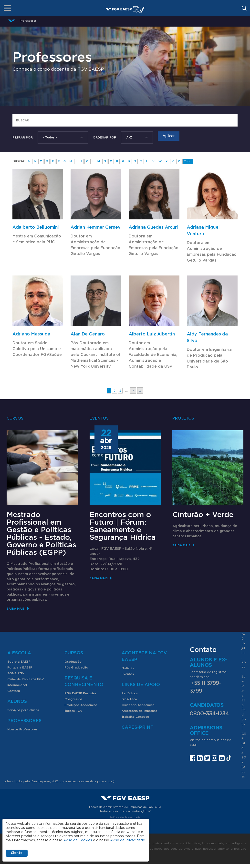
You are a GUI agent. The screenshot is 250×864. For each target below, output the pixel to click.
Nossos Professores (22, 729)
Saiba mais (16, 608)
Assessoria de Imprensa (139, 710)
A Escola (19, 653)
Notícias (128, 668)
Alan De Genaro (88, 334)
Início (11, 21)
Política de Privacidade (125, 817)
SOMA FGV (15, 673)
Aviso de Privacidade (127, 840)
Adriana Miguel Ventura (203, 230)
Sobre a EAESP (19, 661)
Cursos (73, 653)
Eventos (128, 674)
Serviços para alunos (23, 710)
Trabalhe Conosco (135, 716)
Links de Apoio (141, 685)
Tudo (187, 161)
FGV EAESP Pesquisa (80, 693)
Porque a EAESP (19, 667)
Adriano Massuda (31, 334)
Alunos (17, 701)
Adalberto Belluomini (35, 227)
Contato (13, 690)
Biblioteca (129, 699)
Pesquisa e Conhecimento (83, 681)
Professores (24, 721)
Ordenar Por (104, 137)
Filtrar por (22, 137)
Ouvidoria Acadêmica (138, 705)
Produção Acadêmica (80, 705)
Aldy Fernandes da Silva (207, 337)
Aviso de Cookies (77, 840)
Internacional (17, 685)
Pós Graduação (76, 667)
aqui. (193, 744)
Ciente (16, 853)
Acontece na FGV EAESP (144, 656)
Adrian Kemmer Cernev (96, 227)
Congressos (73, 699)
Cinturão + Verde (202, 515)
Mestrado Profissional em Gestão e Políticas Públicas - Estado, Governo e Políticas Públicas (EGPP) (41, 533)
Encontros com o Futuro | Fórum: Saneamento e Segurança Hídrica (123, 526)
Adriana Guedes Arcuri (153, 227)
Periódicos (130, 693)
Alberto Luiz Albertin (152, 334)
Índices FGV (73, 710)
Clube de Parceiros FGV (25, 679)
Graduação (73, 661)
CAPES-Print (137, 727)
